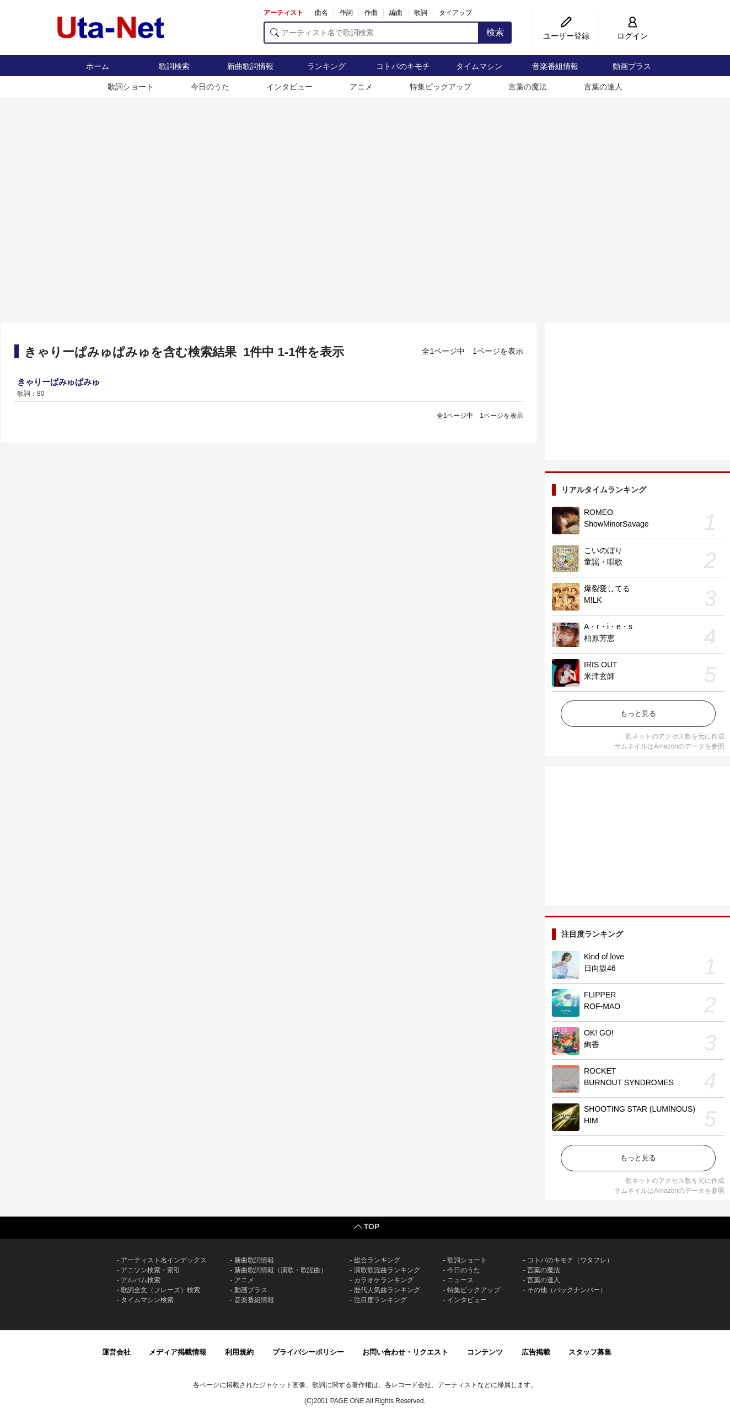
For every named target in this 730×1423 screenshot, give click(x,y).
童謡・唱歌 (603, 561)
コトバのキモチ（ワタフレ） (570, 1260)
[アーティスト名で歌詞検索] (371, 33)
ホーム (97, 66)
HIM (591, 1120)
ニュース (460, 1280)
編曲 (395, 13)
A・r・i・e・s (608, 626)
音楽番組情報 (555, 66)
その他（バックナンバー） (566, 1290)
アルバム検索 (140, 1280)
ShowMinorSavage (616, 523)
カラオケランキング (384, 1280)
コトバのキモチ (403, 66)
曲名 (321, 13)
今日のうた (210, 86)
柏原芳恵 (599, 638)
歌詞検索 (174, 66)
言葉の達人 (603, 86)
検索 (495, 32)
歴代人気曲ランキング (387, 1290)
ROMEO (598, 512)
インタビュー (289, 86)
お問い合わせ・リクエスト (405, 1352)
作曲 (371, 13)
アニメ (361, 86)
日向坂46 (600, 968)
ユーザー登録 (566, 35)
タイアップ (455, 13)
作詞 (346, 13)
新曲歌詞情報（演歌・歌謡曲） (280, 1270)
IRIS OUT (601, 664)
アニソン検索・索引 (150, 1270)
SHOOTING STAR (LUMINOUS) (639, 1109)
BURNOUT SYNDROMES (629, 1082)
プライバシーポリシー (308, 1352)
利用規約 (239, 1352)
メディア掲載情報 (177, 1352)
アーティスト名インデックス (164, 1260)
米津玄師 (599, 676)
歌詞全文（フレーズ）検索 (160, 1290)
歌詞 (420, 13)
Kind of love (604, 956)
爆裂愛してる (607, 588)
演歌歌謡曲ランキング (387, 1270)
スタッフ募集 (589, 1352)
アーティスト (283, 13)
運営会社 (116, 1352)
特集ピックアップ (440, 86)
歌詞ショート (131, 86)
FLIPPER (600, 994)
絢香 (591, 1044)
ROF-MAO (602, 1006)
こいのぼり (603, 550)
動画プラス (632, 66)
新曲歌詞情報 (250, 66)
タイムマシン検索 (147, 1300)
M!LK (593, 600)
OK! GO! (599, 1032)
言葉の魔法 (527, 86)
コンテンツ (485, 1352)
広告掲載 (536, 1352)
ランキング (326, 66)
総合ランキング (377, 1260)
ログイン (632, 35)
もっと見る (638, 713)
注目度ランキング (380, 1300)
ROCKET (600, 1070)
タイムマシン (479, 66)
